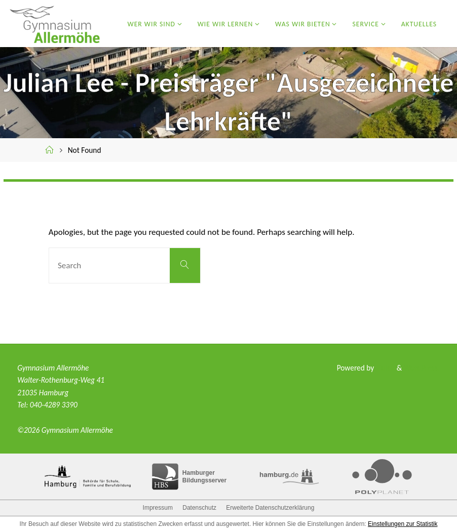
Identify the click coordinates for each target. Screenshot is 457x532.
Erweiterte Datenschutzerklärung (270, 507)
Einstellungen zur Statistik (402, 523)
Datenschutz (199, 507)
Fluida (384, 368)
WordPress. (422, 368)
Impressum (158, 507)
